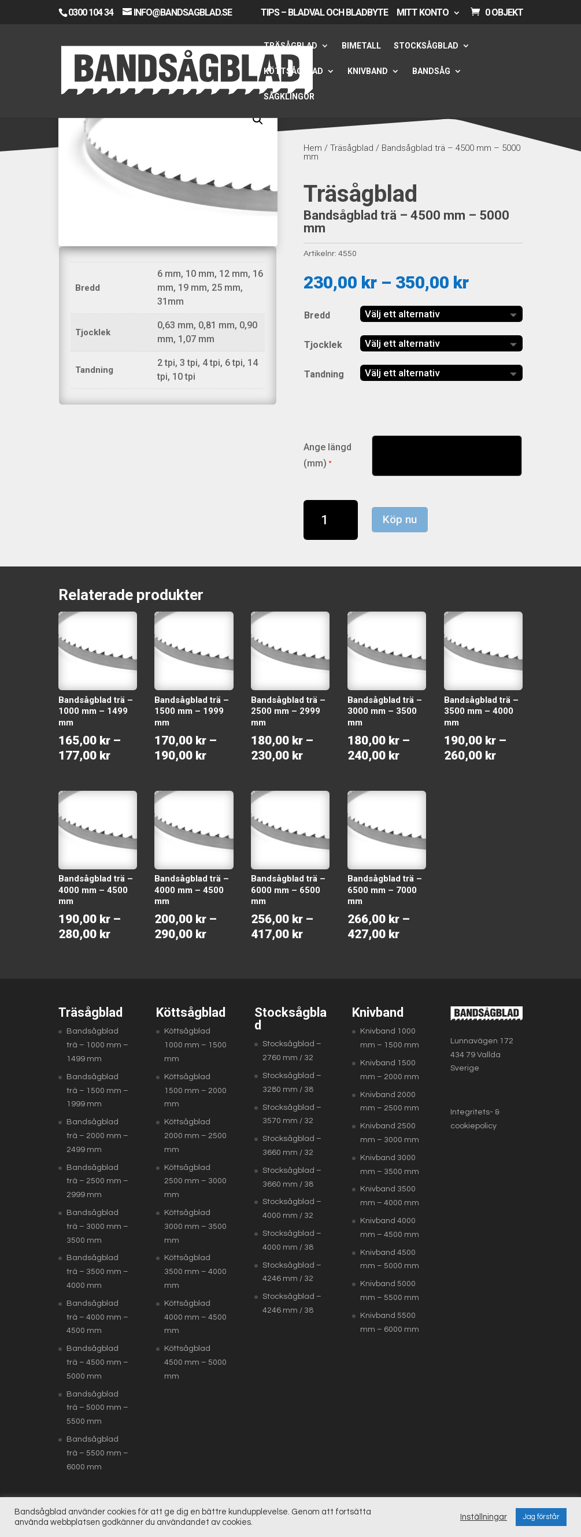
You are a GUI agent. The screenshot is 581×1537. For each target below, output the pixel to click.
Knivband (367, 71)
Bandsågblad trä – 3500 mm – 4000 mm (97, 1272)
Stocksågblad (426, 46)
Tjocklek (323, 344)
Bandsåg (431, 71)
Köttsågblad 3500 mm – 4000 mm (195, 1272)
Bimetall (361, 46)
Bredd (317, 315)
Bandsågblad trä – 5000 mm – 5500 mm (97, 1408)
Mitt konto (423, 13)
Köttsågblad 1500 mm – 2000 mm (195, 1091)
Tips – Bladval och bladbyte (324, 13)
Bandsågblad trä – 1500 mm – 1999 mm (97, 1091)
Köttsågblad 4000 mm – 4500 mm (195, 1317)
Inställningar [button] (483, 1517)
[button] (257, 119)
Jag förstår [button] (541, 1517)
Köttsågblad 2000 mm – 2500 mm (195, 1136)
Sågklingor (289, 96)
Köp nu (400, 519)
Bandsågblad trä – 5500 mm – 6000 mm (97, 1453)
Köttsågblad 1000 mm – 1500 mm (195, 1045)
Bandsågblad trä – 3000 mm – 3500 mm (97, 1227)
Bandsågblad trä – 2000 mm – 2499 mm (97, 1136)
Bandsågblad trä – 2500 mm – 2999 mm (97, 1181)
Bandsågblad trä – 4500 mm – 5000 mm (97, 1362)
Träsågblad (290, 46)
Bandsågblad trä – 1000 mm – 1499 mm (97, 1045)
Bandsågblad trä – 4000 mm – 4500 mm (97, 1317)
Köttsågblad (293, 71)
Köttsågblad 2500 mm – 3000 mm (195, 1181)
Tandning (324, 374)
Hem (313, 148)
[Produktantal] (331, 520)
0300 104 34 (90, 12)
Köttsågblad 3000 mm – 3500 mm (195, 1227)
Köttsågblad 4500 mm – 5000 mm (195, 1362)
